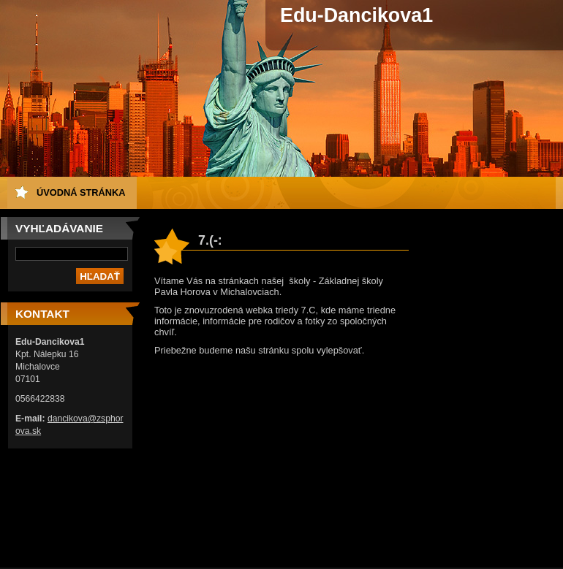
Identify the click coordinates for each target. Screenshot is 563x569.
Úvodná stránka (81, 192)
